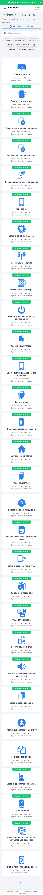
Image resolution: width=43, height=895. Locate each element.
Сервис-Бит (10, 891)
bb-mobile (6, 22)
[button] (37, 8)
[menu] (4, 8)
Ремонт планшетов (28, 19)
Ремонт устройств (10, 19)
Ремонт (17, 891)
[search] (24, 33)
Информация (25, 891)
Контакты (34, 891)
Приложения (21, 893)
